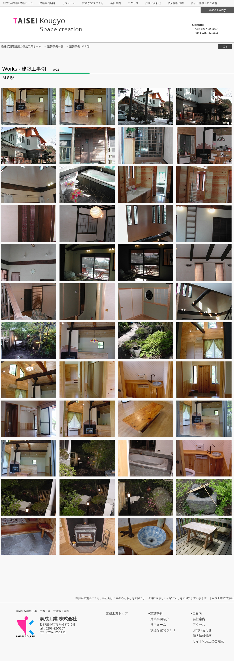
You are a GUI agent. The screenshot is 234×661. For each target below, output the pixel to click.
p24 (28, 340)
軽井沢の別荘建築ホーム (18, 3)
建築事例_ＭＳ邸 (79, 46)
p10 (145, 184)
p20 (28, 301)
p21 (87, 301)
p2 (145, 106)
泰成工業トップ (117, 613)
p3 (204, 106)
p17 (87, 262)
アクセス (133, 3)
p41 (87, 497)
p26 (145, 340)
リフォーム (69, 3)
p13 (87, 223)
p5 (87, 145)
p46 (145, 536)
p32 (28, 419)
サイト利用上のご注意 (204, 3)
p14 (145, 223)
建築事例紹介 (47, 3)
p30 (145, 379)
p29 (87, 379)
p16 (28, 262)
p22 (145, 301)
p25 (87, 340)
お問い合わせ (153, 3)
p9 (87, 184)
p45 (87, 536)
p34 (145, 419)
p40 (28, 497)
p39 (204, 458)
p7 (204, 145)
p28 (28, 379)
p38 (145, 458)
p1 (28, 106)
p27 (204, 340)
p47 (204, 536)
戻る (225, 46)
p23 (204, 301)
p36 (28, 458)
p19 (204, 262)
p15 (204, 223)
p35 (204, 419)
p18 (145, 262)
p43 (204, 497)
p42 (145, 497)
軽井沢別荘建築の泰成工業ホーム (21, 46)
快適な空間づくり (93, 3)
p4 (28, 145)
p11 (204, 184)
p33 (87, 419)
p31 (204, 379)
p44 (28, 536)
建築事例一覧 (55, 46)
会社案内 (115, 3)
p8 (28, 184)
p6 (145, 145)
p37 (87, 458)
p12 (28, 223)
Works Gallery (217, 10)
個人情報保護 (176, 3)
